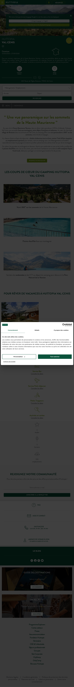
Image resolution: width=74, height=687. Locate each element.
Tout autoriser (55, 356)
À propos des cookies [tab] (61, 330)
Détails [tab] (37, 330)
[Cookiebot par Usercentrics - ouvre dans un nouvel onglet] (64, 324)
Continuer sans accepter (9, 361)
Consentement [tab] (13, 330)
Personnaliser (19, 356)
